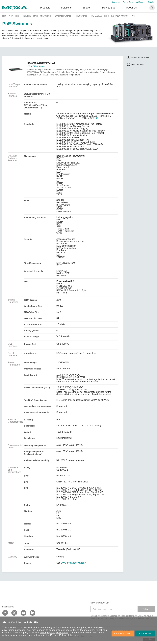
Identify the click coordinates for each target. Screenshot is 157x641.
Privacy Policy (58, 635)
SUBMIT (146, 609)
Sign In (151, 2)
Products (15, 16)
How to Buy (108, 7)
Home (5, 16)
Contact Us (116, 2)
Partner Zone (128, 2)
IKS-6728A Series (99, 16)
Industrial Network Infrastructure (37, 16)
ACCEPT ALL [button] (145, 633)
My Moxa (139, 2)
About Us (131, 7)
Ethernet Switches (63, 16)
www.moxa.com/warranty (73, 563)
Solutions (66, 7)
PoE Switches (81, 16)
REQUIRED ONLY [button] (123, 633)
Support (86, 7)
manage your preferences (54, 632)
